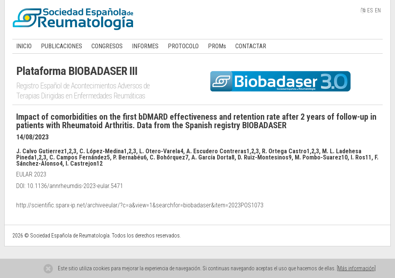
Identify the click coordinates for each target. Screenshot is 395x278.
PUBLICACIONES (61, 46)
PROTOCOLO (183, 46)
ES (370, 10)
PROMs (217, 46)
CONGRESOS (107, 46)
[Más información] (356, 268)
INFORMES (145, 46)
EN (378, 10)
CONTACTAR (250, 46)
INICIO (24, 46)
